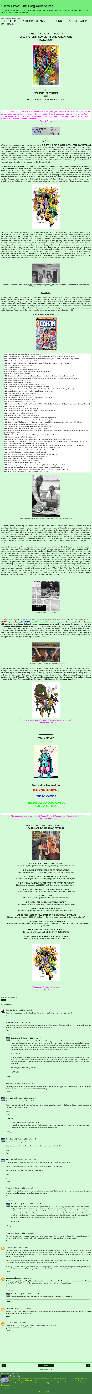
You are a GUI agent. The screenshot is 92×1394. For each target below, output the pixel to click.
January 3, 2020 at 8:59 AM (32, 1204)
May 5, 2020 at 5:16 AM (20, 1247)
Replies (10, 1034)
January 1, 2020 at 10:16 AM (22, 1010)
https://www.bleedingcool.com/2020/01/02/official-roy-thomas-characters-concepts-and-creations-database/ (46, 917)
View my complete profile (9, 1388)
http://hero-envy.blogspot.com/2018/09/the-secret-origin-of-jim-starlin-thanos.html (46, 891)
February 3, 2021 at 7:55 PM (25, 1278)
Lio (7, 1323)
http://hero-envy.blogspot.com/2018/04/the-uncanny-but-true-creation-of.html (46, 872)
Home (46, 1365)
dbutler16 (9, 1010)
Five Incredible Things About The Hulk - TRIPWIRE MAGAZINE (46, 932)
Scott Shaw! (10, 1308)
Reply (8, 1016)
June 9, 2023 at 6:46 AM (31, 1294)
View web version (46, 1369)
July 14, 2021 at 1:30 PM (23, 1308)
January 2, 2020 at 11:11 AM (24, 1084)
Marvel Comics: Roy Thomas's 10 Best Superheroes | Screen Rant (46, 938)
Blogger (49, 1392)
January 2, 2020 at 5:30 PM (27, 1139)
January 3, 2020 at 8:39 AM (24, 1188)
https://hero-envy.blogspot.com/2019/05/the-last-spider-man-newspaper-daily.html (46, 904)
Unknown (9, 1247)
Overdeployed (11, 1278)
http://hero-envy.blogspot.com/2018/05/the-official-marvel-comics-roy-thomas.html (46, 885)
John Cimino (15, 1038)
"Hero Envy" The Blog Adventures (27, 6)
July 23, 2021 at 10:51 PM (17, 1323)
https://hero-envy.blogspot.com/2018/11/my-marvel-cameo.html (46, 898)
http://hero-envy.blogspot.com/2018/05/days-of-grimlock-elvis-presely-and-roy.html (46, 879)
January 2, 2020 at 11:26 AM (27, 1098)
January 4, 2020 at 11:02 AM (24, 1233)
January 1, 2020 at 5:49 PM (24, 1022)
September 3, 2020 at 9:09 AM (30, 1122)
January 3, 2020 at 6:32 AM (27, 1159)
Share (3, 1000)
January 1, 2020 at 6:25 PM (32, 1038)
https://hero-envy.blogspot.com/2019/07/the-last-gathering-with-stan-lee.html (45, 911)
